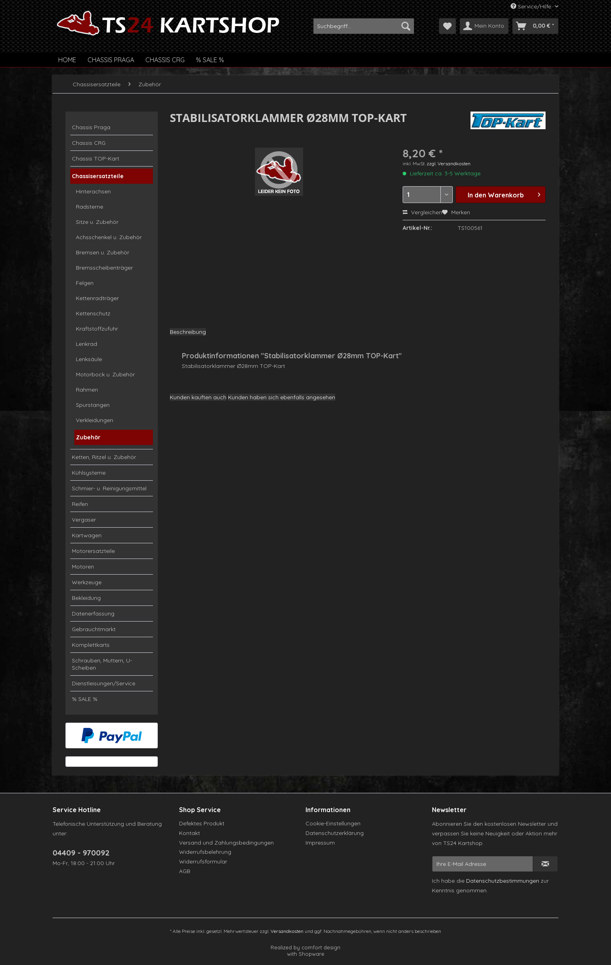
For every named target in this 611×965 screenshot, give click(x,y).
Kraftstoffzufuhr (97, 328)
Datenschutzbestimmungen (502, 880)
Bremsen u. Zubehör (102, 252)
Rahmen (87, 389)
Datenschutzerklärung (335, 833)
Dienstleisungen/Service (103, 683)
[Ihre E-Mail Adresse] (482, 864)
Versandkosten (287, 931)
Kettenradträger (97, 298)
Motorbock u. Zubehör (105, 374)
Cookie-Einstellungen (333, 823)
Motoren (83, 566)
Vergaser (84, 519)
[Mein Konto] (484, 26)
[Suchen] (405, 26)
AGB (184, 871)
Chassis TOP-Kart (95, 158)
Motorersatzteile (93, 551)
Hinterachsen (93, 191)
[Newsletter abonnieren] (545, 864)
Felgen (85, 282)
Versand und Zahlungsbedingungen (226, 842)
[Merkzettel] (447, 26)
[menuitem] (363, 26)
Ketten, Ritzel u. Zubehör (104, 457)
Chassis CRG (89, 142)
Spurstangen (93, 404)
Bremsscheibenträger (104, 267)
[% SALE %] (210, 60)
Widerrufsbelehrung (205, 851)
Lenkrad (86, 343)
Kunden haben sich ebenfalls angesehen (281, 397)
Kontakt (189, 833)
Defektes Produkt (201, 823)
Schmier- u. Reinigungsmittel (109, 488)
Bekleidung (86, 597)
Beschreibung (188, 331)
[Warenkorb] (535, 26)
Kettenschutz (93, 313)
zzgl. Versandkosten (448, 163)
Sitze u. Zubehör (97, 222)
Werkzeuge (87, 582)
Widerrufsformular (203, 861)
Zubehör (88, 437)
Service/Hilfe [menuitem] (532, 6)
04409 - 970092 (81, 852)
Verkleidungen (94, 420)
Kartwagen (87, 535)
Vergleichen (422, 212)
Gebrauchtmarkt (94, 629)
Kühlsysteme (89, 472)
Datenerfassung (93, 613)
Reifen (80, 504)
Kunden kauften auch (198, 397)
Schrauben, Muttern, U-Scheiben (102, 664)
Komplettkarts (91, 644)
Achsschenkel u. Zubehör (109, 237)
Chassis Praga (91, 127)
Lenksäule (89, 359)
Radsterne (89, 206)
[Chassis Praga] (111, 60)
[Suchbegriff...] (363, 26)
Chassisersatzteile (98, 176)
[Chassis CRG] (165, 60)
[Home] (67, 60)
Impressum (320, 842)
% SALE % (85, 699)
